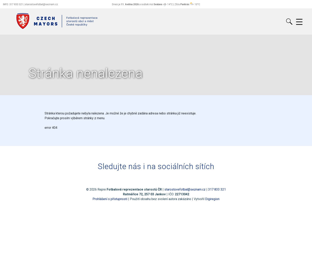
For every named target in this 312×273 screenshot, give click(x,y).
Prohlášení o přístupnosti (110, 199)
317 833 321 (217, 189)
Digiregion (212, 199)
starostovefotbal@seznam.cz (185, 189)
